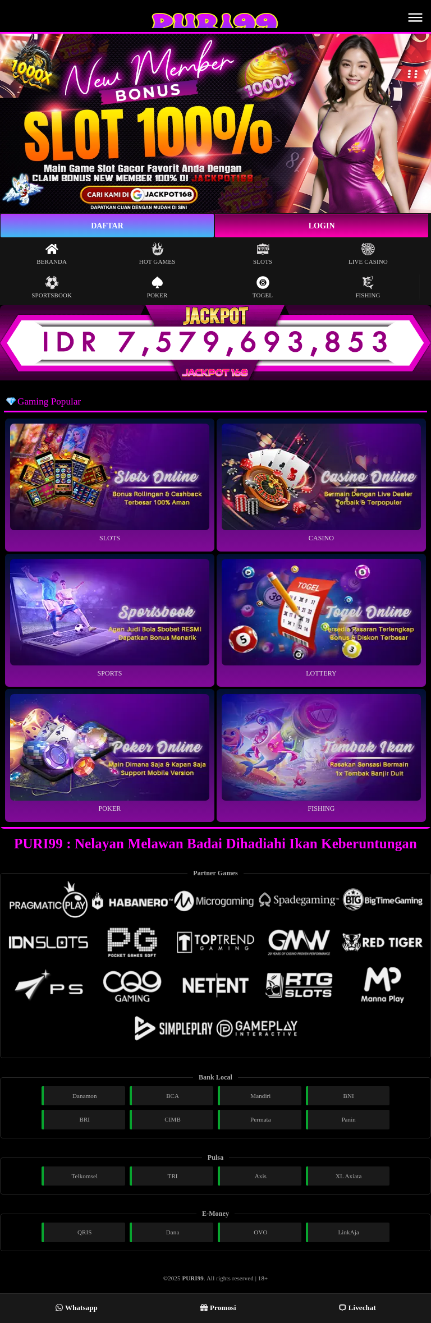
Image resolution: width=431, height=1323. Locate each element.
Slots (262, 253)
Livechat (357, 1307)
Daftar (107, 226)
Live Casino (368, 253)
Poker (157, 286)
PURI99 (193, 1278)
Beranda (51, 253)
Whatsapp (76, 1307)
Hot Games (157, 253)
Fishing (367, 286)
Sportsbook (51, 286)
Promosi (218, 1307)
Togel (263, 286)
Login (322, 226)
